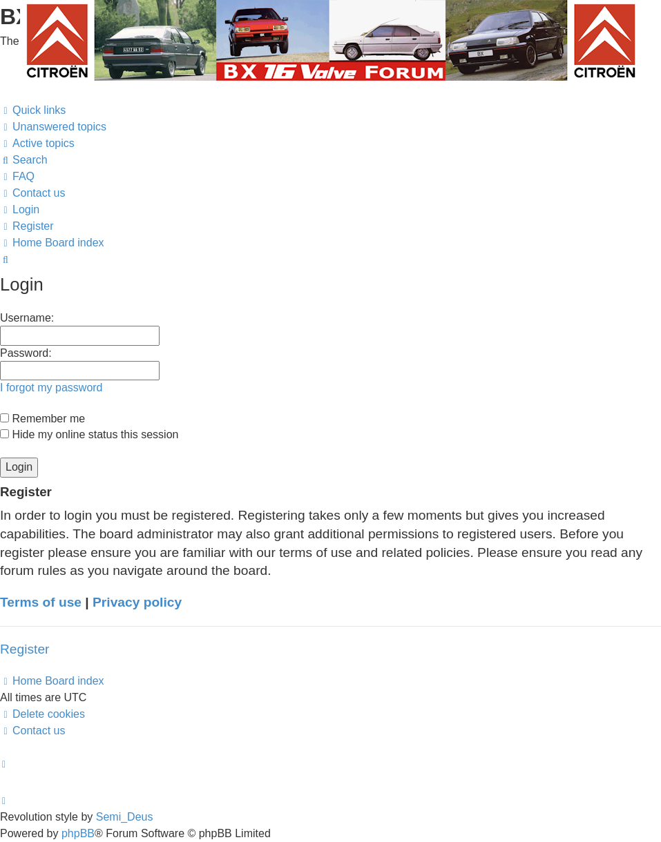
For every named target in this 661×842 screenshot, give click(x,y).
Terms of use (41, 602)
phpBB (78, 833)
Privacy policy (137, 602)
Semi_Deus (124, 817)
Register (24, 649)
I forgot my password (51, 387)
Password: (26, 353)
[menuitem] (53, 127)
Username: (27, 318)
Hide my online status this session (89, 434)
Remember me (42, 418)
